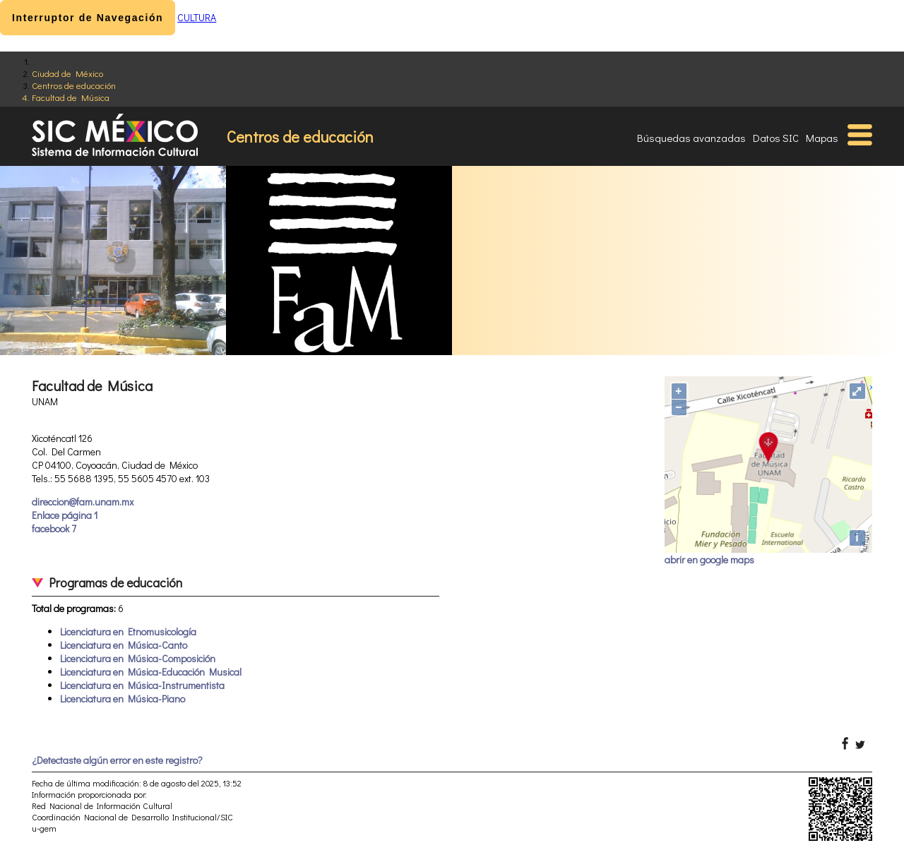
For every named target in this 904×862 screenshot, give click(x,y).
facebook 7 (54, 528)
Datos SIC (776, 138)
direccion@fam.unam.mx (82, 501)
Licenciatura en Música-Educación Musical (151, 671)
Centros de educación (74, 85)
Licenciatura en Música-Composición (137, 658)
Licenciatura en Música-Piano (122, 698)
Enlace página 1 (64, 515)
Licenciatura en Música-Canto (123, 645)
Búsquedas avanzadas (691, 138)
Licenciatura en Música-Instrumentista (142, 685)
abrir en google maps (709, 559)
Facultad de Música (70, 97)
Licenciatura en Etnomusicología (128, 631)
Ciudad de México (67, 73)
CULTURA (196, 17)
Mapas (822, 138)
